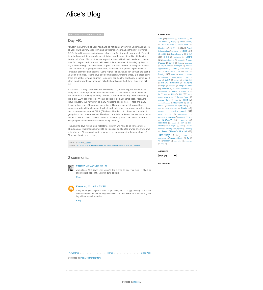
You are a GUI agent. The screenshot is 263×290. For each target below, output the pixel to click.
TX (159, 141)
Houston (165, 88)
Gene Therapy (177, 77)
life (180, 94)
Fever (173, 74)
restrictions (162, 123)
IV (159, 94)
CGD (82, 145)
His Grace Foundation (170, 83)
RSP (182, 123)
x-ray (162, 144)
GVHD (167, 80)
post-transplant (97, 145)
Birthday (189, 42)
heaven (176, 80)
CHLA (87, 145)
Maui (176, 100)
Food (181, 74)
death (180, 63)
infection (173, 91)
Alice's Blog (83, 14)
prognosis (182, 117)
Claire (189, 57)
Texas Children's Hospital (122, 145)
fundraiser (164, 77)
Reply (78, 177)
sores (181, 126)
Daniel (171, 63)
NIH (188, 103)
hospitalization (185, 85)
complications (168, 60)
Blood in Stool (168, 44)
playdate (161, 111)
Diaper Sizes (166, 66)
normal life (173, 106)
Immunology (162, 91)
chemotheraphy (176, 54)
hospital (172, 86)
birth (181, 42)
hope (163, 86)
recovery (107, 145)
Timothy (136, 145)
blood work (183, 44)
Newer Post (74, 253)
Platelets (185, 108)
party (167, 108)
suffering (169, 129)
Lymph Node (182, 97)
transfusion (162, 138)
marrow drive (164, 100)
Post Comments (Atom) (90, 258)
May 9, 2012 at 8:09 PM (96, 166)
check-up (162, 54)
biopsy (173, 42)
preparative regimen (166, 117)
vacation (166, 141)
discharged (178, 66)
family (161, 74)
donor (174, 68)
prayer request (165, 114)
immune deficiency (181, 88)
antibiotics (171, 39)
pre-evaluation (183, 114)
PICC (174, 108)
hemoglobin (187, 80)
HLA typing (187, 83)
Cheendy (80, 166)
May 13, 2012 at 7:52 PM (95, 186)
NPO (182, 105)
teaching (189, 129)
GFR (187, 77)
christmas (177, 57)
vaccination (177, 141)
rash (190, 117)
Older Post (145, 253)
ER (159, 71)
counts (180, 60)
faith (186, 71)
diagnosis (188, 63)
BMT (78, 145)
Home (110, 253)
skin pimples (171, 126)
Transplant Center (176, 138)
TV (188, 138)
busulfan (175, 51)
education (185, 68)
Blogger (136, 282)
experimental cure (172, 71)
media (185, 100)
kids (172, 94)
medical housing (164, 103)
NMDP (161, 105)
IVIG (165, 94)
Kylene (79, 186)
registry (184, 120)
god (159, 80)
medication (178, 103)
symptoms (179, 129)
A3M (160, 39)
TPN (185, 135)
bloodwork (162, 48)
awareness (181, 39)
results (174, 123)
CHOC (166, 57)
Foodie (189, 74)
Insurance (185, 91)
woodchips (188, 141)
